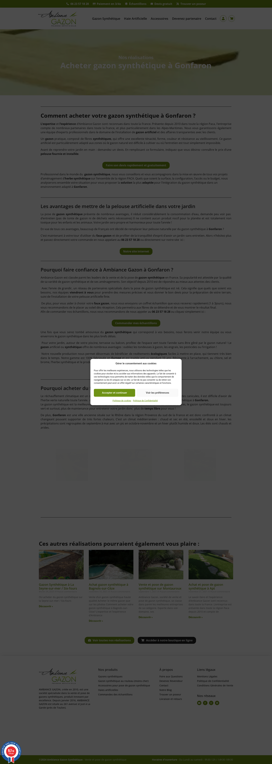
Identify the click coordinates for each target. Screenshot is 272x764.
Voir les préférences (157, 392)
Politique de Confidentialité (145, 400)
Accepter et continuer (114, 392)
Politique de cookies (122, 400)
